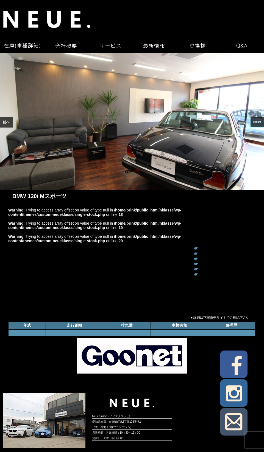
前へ (6, 122)
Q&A (242, 46)
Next (257, 122)
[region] (132, 121)
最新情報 (154, 46)
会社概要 (66, 46)
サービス (110, 46)
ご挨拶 (198, 46)
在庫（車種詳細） (22, 46)
